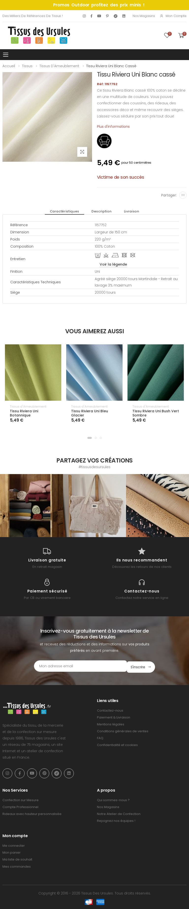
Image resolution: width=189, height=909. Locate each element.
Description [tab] (101, 211)
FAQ (100, 737)
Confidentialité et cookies (117, 744)
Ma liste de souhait (17, 858)
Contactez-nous (110, 709)
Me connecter (13, 844)
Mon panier (11, 851)
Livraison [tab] (129, 211)
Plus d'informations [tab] (113, 126)
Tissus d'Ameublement (59, 66)
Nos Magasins (144, 16)
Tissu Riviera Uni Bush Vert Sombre (155, 413)
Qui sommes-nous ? (113, 799)
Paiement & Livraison (113, 716)
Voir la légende (113, 264)
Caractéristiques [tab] (67, 211)
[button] (89, 438)
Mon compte (173, 16)
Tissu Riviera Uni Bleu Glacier (89, 413)
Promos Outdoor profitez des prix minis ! (98, 5)
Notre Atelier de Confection (119, 813)
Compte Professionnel (20, 806)
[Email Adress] (73, 666)
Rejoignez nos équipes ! (116, 819)
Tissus (27, 66)
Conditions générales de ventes (122, 730)
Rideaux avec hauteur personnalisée (32, 813)
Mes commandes (16, 865)
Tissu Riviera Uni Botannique (24, 413)
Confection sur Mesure (20, 799)
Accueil (8, 66)
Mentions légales (110, 723)
